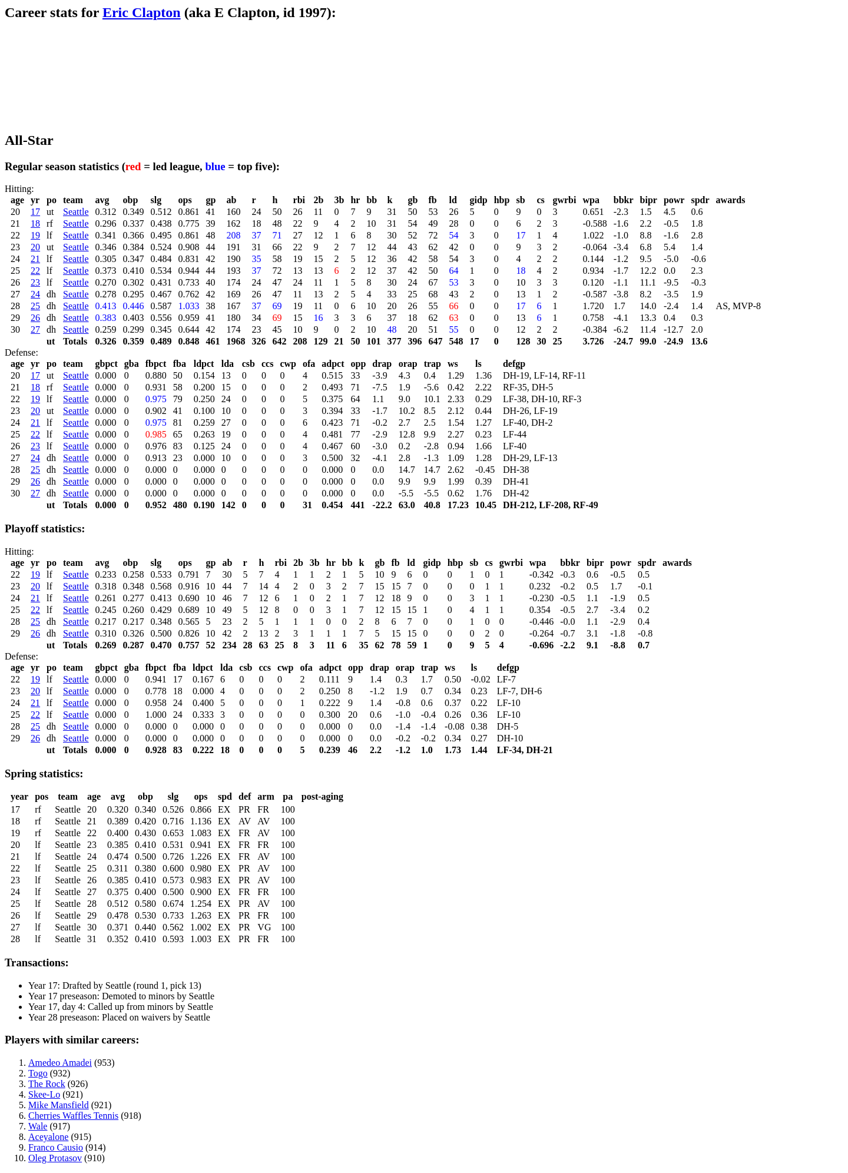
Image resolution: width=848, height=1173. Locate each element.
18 (35, 223)
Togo (38, 1073)
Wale (37, 1126)
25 (35, 306)
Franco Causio (55, 1147)
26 (35, 318)
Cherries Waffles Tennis (73, 1116)
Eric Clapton (141, 12)
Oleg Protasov (55, 1158)
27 (35, 329)
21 (35, 259)
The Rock (46, 1084)
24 (35, 294)
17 (35, 212)
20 (35, 247)
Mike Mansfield (58, 1105)
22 (35, 271)
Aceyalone (48, 1137)
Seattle (76, 212)
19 (35, 235)
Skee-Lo (44, 1094)
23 (35, 282)
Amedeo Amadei (60, 1063)
